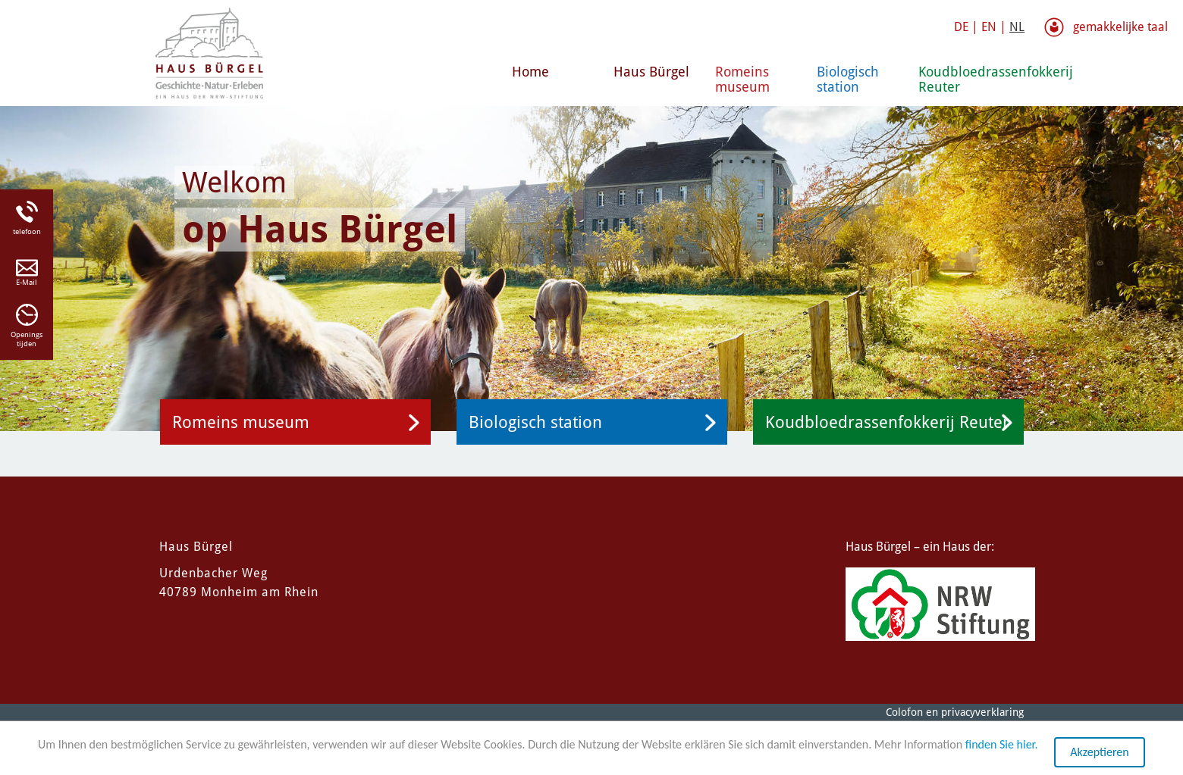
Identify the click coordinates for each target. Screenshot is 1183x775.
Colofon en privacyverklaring (955, 712)
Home (530, 72)
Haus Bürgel (651, 72)
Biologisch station (848, 79)
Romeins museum (742, 79)
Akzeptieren (1099, 752)
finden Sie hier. (1001, 745)
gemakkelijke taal (1120, 27)
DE (961, 27)
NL (1017, 27)
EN (988, 27)
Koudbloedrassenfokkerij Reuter (963, 79)
